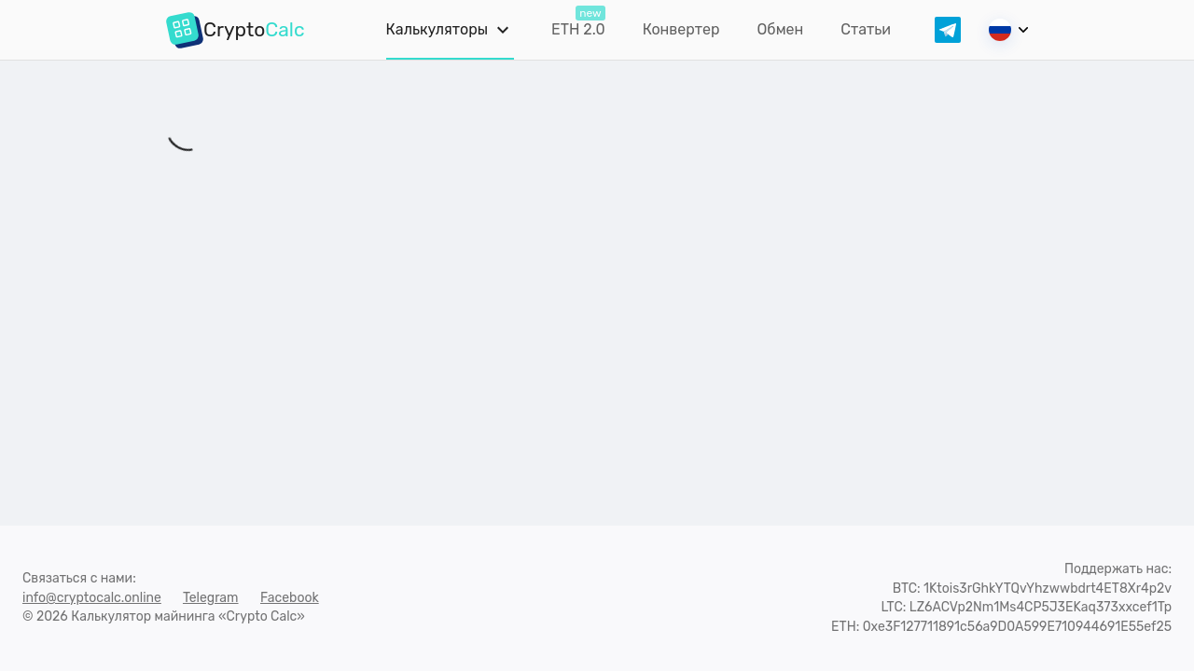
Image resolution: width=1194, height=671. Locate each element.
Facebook (289, 598)
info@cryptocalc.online (91, 598)
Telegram (211, 598)
